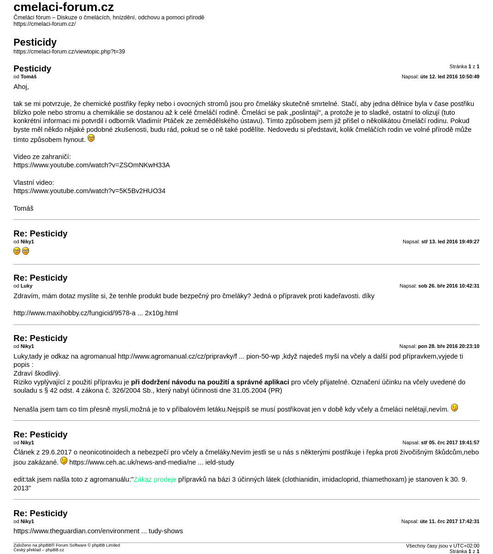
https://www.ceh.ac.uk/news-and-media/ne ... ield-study (151, 462)
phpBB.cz (55, 550)
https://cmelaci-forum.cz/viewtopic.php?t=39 (69, 51)
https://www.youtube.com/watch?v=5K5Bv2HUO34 (89, 190)
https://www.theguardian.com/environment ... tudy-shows (98, 531)
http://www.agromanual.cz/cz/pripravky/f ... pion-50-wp (199, 356)
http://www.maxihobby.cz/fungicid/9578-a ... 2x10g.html (95, 313)
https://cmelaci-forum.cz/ (44, 24)
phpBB (44, 545)
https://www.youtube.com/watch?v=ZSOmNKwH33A (91, 165)
